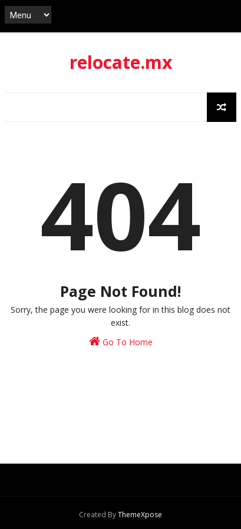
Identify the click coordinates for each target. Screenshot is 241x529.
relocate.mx (121, 62)
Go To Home (121, 341)
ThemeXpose (140, 515)
